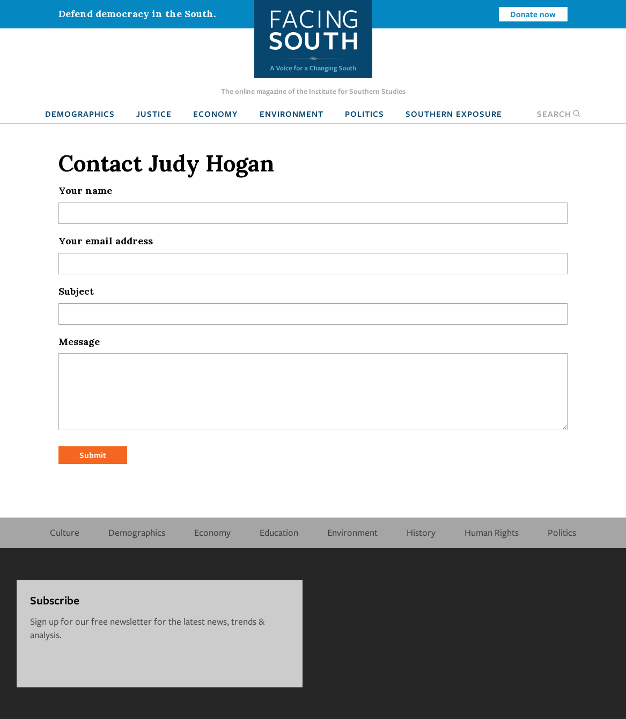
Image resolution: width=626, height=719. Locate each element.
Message (79, 341)
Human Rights (492, 532)
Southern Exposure (454, 113)
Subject (76, 291)
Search (559, 113)
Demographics (80, 113)
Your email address (105, 241)
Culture (64, 532)
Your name (85, 190)
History (421, 532)
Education (279, 532)
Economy (215, 113)
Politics (364, 113)
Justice (154, 113)
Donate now (533, 14)
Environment (291, 113)
